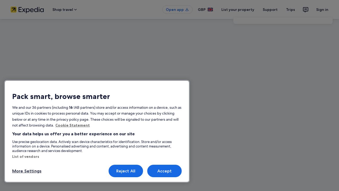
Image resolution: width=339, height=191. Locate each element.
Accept (164, 170)
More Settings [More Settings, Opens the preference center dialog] (26, 170)
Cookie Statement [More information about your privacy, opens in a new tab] (72, 125)
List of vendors (25, 156)
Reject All (126, 170)
